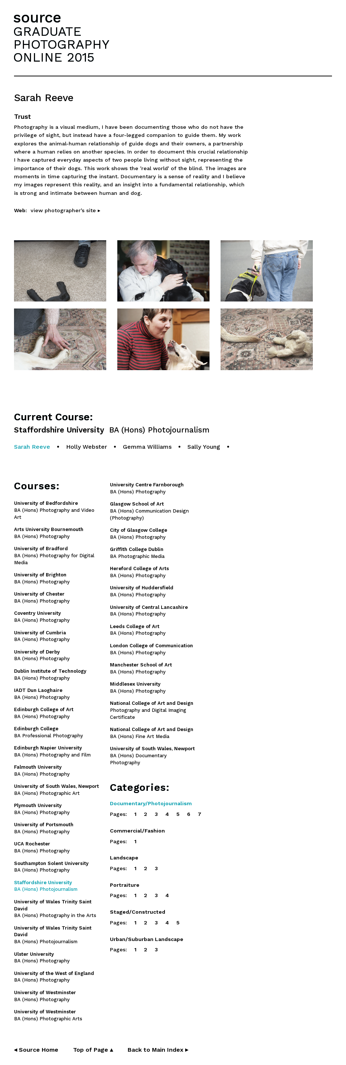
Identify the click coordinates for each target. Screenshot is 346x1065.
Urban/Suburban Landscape (146, 939)
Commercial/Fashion (137, 831)
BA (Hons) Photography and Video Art (54, 510)
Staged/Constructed (137, 912)
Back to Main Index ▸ (158, 1049)
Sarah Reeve (32, 446)
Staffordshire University (112, 430)
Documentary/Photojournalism (151, 803)
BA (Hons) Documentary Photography (152, 755)
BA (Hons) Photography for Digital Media (54, 555)
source (37, 17)
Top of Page (93, 1049)
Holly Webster (86, 446)
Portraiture (124, 885)
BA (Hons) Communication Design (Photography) (149, 511)
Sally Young (203, 446)
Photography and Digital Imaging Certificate (151, 710)
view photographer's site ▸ (65, 210)
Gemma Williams (147, 446)
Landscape (124, 858)
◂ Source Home (36, 1049)
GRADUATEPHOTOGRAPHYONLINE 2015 (61, 44)
